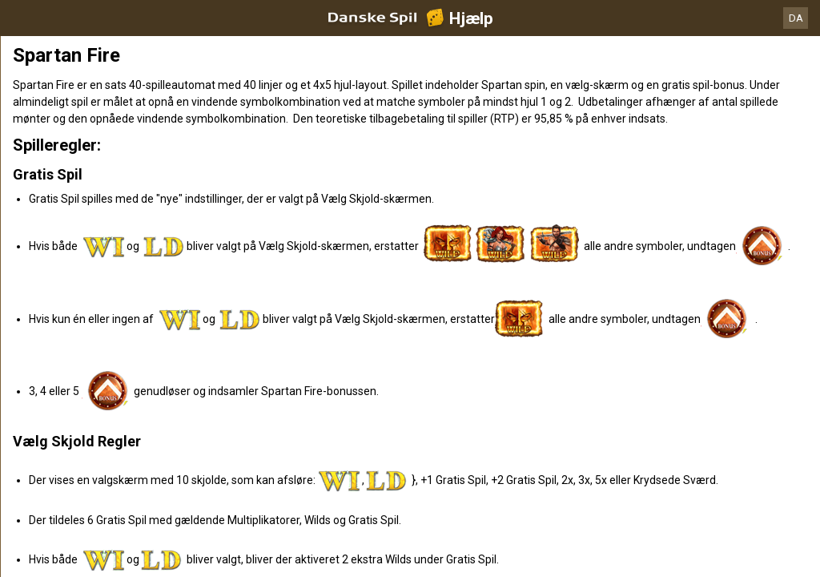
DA (796, 18)
